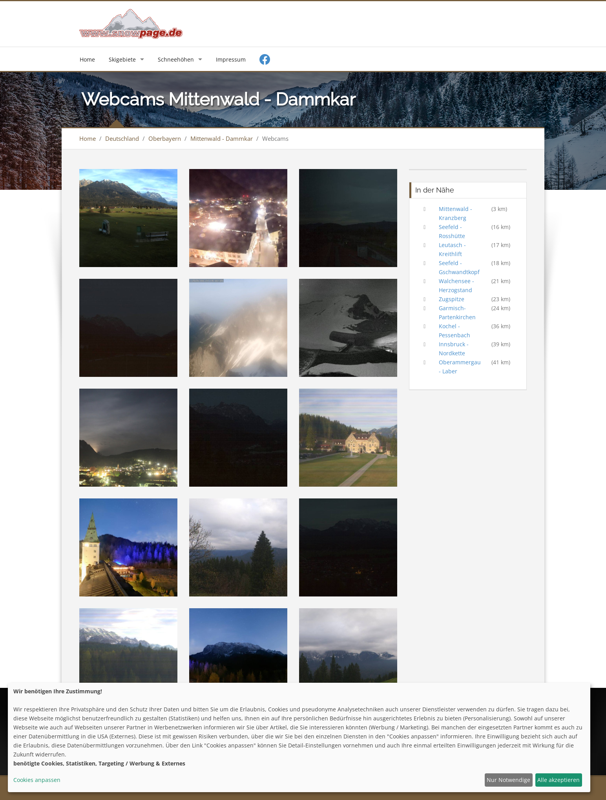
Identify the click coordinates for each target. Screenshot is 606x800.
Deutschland (122, 138)
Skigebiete (122, 59)
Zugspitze (451, 299)
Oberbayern (164, 138)
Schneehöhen (176, 59)
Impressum (231, 59)
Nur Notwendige (508, 780)
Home (87, 59)
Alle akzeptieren (558, 780)
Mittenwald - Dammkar (221, 138)
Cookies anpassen (36, 780)
